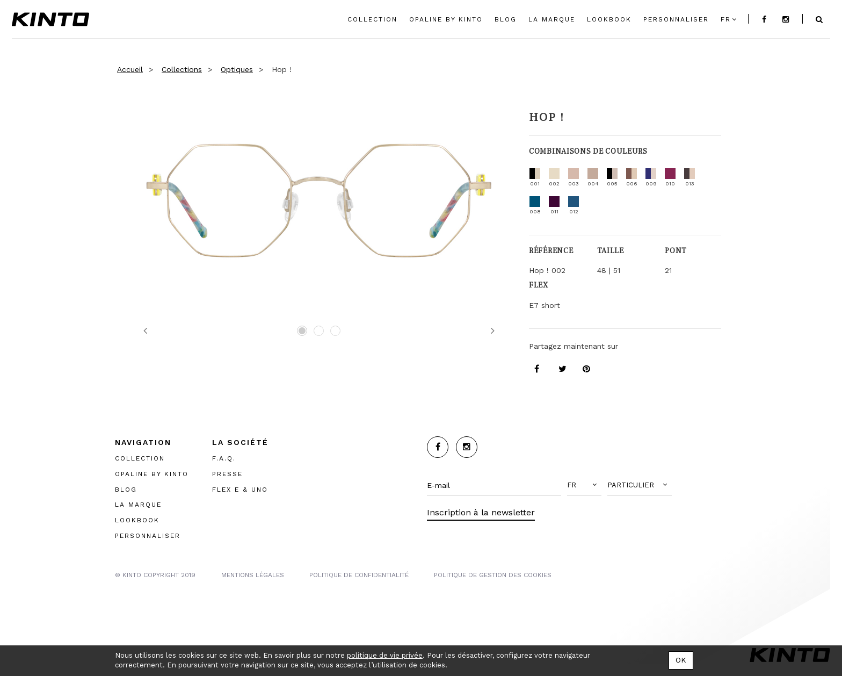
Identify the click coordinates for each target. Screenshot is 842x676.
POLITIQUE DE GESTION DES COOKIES (492, 574)
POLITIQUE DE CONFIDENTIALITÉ (359, 574)
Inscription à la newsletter (481, 512)
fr (726, 19)
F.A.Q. (224, 458)
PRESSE (227, 473)
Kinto (50, 19)
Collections (182, 69)
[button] (584, 485)
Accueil (130, 69)
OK (681, 660)
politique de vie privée (385, 655)
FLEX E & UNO (240, 489)
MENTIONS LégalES (252, 574)
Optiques (237, 69)
